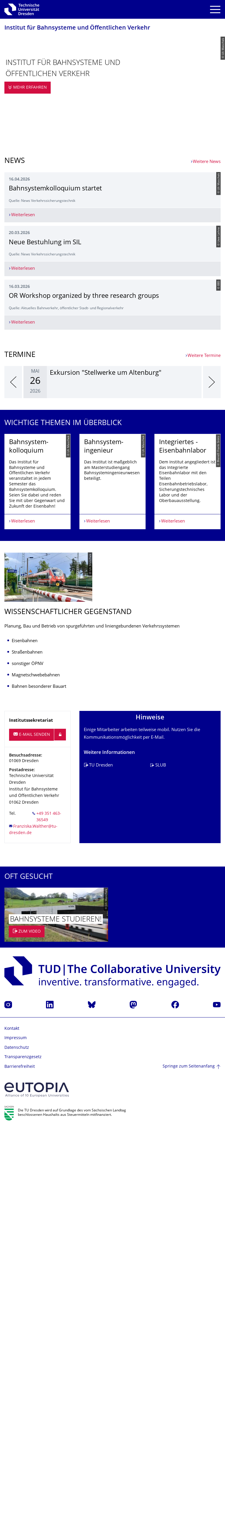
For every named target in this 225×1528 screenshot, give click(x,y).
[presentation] (13, 744)
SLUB (160, 1164)
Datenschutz (16, 1446)
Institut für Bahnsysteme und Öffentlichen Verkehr (77, 28)
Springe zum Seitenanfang (189, 1465)
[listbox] (112, 744)
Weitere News (207, 162)
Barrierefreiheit (19, 1465)
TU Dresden (101, 1164)
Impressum (15, 1436)
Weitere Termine (204, 718)
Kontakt (11, 1427)
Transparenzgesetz (23, 1455)
